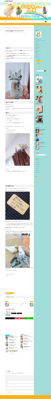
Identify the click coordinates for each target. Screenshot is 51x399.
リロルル (37, 164)
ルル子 (40, 114)
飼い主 (37, 172)
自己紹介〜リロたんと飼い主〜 (39, 103)
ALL (7, 335)
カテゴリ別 (11, 335)
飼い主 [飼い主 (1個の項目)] (43, 182)
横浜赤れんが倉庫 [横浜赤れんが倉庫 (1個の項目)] (38, 182)
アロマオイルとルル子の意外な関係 (40, 123)
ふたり (37, 160)
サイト (6, 388)
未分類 (40, 104)
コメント (6, 374)
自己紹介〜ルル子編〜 (38, 113)
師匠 (36, 168)
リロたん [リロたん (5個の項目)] (37, 178)
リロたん (37, 162)
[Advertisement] (19, 39)
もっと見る (12, 353)
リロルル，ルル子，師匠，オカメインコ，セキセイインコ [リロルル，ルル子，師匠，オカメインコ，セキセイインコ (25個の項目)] (40, 180)
